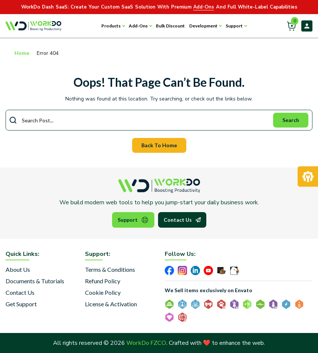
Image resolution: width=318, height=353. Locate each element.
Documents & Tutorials (35, 280)
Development (203, 26)
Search (290, 120)
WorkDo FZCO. (147, 342)
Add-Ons (138, 26)
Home (21, 53)
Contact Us (182, 220)
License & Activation (111, 303)
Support (234, 26)
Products (111, 26)
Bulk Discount (170, 26)
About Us (18, 269)
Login (307, 26)
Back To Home (159, 145)
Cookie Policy (103, 292)
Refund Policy (102, 280)
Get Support (21, 303)
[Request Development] (308, 176)
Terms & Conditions (110, 269)
